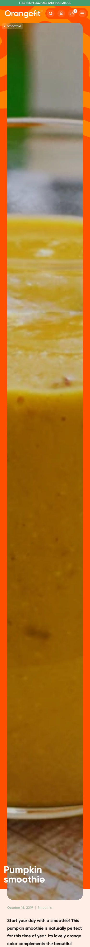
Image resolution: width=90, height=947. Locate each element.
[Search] (50, 13)
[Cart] (72, 13)
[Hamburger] (82, 13)
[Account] (61, 13)
